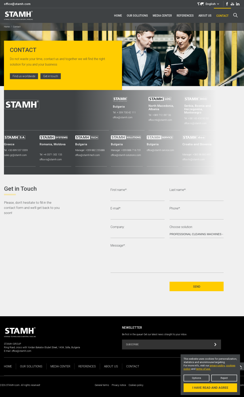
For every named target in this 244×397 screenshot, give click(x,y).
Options (196, 377)
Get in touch (50, 76)
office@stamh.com (17, 4)
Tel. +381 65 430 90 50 (196, 118)
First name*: (119, 190)
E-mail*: (116, 208)
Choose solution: (181, 227)
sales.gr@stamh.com (15, 155)
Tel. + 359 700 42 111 (124, 112)
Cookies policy (136, 385)
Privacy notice (119, 385)
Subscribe (171, 344)
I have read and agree (210, 387)
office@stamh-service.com (160, 150)
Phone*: (175, 208)
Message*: (118, 245)
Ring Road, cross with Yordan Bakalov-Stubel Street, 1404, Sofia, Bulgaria (42, 347)
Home (7, 26)
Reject (224, 377)
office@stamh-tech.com (87, 155)
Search (235, 15)
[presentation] (141, 286)
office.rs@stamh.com (195, 123)
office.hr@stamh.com (193, 159)
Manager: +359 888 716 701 (126, 150)
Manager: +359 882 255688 (90, 150)
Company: (118, 227)
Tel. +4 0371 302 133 (51, 154)
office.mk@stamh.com (160, 120)
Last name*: (178, 190)
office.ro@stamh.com (51, 159)
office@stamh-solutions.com (126, 155)
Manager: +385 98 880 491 (196, 154)
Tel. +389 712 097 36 (160, 115)
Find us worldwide (24, 76)
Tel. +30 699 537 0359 (16, 150)
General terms (102, 385)
